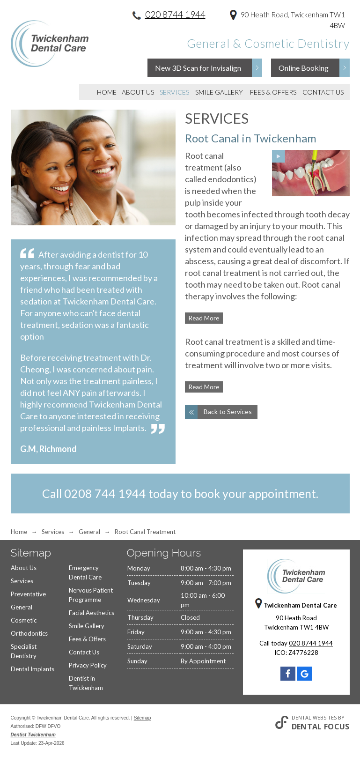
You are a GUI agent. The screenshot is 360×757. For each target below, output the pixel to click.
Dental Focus (321, 726)
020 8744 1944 (175, 14)
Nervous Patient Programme (91, 594)
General (21, 607)
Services (174, 92)
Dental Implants (32, 669)
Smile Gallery (219, 92)
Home (107, 92)
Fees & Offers (273, 92)
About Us (138, 92)
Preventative (28, 594)
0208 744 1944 (105, 493)
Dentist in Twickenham (86, 683)
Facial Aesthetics (91, 612)
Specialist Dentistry (24, 651)
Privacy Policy (88, 665)
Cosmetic (24, 620)
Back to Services (228, 412)
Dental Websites (314, 717)
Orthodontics (29, 633)
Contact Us (323, 92)
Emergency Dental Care (85, 572)
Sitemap (142, 717)
